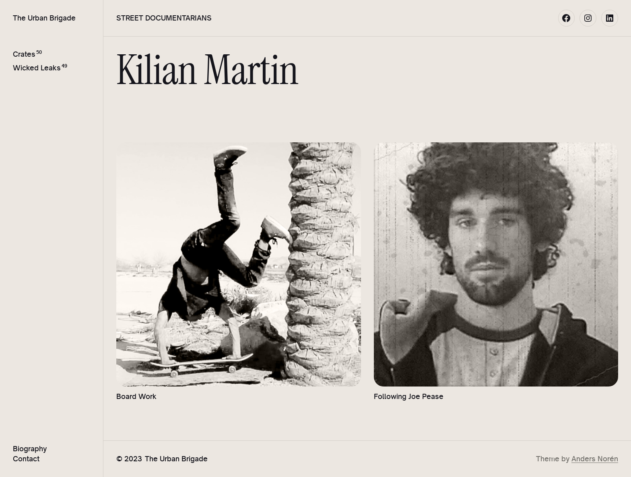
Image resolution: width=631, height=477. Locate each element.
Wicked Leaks (37, 67)
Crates (24, 53)
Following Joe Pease (408, 396)
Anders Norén (594, 458)
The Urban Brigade (44, 17)
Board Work (136, 396)
